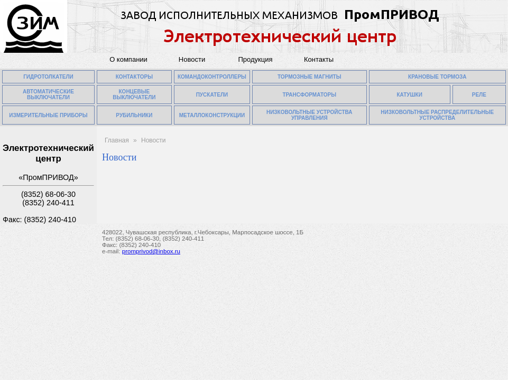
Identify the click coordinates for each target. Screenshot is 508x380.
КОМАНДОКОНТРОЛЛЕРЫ (212, 77)
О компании (128, 59)
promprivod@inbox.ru (151, 251)
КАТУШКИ (409, 95)
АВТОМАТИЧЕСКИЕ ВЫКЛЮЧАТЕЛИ (48, 94)
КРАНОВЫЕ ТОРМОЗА (437, 77)
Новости (192, 59)
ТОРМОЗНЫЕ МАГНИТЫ (309, 77)
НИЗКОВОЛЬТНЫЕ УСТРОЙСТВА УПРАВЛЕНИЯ (309, 115)
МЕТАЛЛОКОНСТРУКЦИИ (212, 115)
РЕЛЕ (479, 95)
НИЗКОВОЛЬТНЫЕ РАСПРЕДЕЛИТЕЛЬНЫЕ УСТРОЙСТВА (437, 115)
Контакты (319, 59)
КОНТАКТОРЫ (134, 77)
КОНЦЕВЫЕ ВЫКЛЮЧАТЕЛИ (134, 94)
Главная (117, 140)
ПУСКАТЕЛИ (212, 95)
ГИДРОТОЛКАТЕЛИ (48, 77)
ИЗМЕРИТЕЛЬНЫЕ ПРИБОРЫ (48, 115)
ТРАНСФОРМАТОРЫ (309, 95)
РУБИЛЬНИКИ (134, 115)
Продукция (255, 59)
